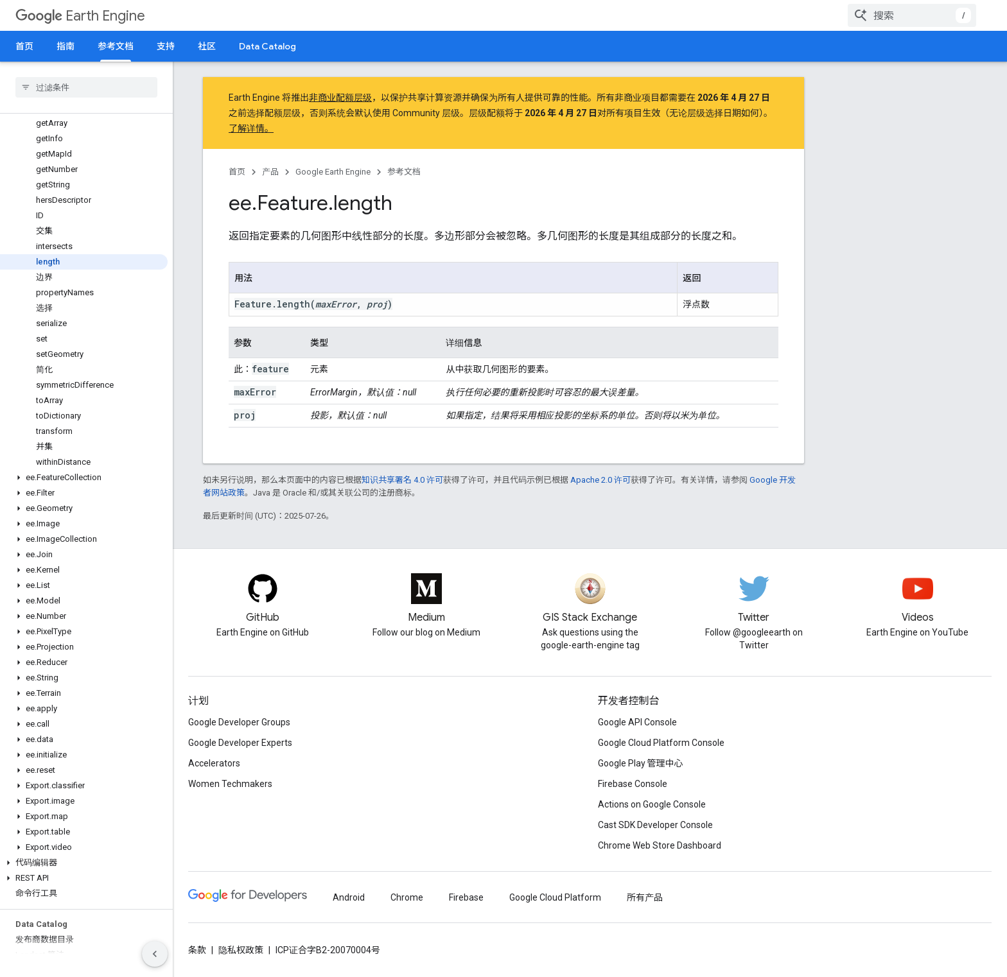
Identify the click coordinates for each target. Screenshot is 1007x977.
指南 (65, 46)
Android (349, 897)
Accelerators (214, 763)
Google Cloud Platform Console (661, 743)
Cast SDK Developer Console (655, 825)
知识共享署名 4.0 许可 (402, 480)
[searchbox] (86, 87)
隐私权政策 (240, 950)
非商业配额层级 (340, 97)
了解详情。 (251, 128)
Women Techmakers (230, 784)
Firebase (466, 897)
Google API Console (637, 722)
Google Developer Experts (240, 743)
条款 (197, 950)
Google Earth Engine (333, 172)
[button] (84, 477)
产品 (270, 172)
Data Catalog (267, 46)
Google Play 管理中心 (640, 763)
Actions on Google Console (652, 804)
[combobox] (912, 15)
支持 (166, 46)
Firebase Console (632, 784)
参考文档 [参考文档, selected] (116, 46)
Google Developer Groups (239, 722)
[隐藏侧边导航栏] (155, 954)
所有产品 (645, 897)
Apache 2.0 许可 (600, 480)
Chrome (406, 897)
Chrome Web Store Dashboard (659, 845)
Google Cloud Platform (555, 897)
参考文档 (404, 172)
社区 (207, 46)
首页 (24, 46)
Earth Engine (80, 15)
